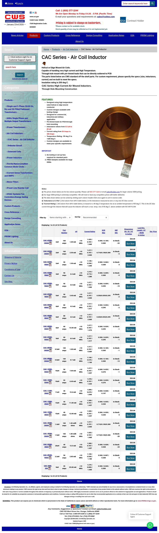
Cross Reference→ (12, 212)
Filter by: (43, 218)
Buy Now (131, 243)
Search (20, 75)
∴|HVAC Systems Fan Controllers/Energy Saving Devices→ (16, 197)
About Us (79, 41)
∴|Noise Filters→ (12, 182)
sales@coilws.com (113, 192)
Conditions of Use (12, 269)
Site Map (8, 281)
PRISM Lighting (147, 35)
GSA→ (7, 230)
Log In (19, 3)
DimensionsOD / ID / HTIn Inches (128, 231)
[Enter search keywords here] (135, 3)
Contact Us (9, 275)
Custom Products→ (13, 206)
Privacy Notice (10, 263)
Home (9, 3)
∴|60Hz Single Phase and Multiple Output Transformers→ (18, 119)
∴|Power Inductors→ (14, 158)
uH (76, 231)
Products (34, 35)
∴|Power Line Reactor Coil (16, 188)
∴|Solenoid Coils (12, 151)
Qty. (151, 231)
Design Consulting (94, 35)
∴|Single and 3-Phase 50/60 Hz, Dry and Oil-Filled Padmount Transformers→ (19, 109)
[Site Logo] (15, 16)
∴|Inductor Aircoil (13, 145)
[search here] (20, 67)
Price (155, 231)
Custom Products (51, 35)
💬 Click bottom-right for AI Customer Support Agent (20, 58)
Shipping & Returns (12, 257)
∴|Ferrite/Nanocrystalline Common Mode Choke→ (16, 165)
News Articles (17, 35)
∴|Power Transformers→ (15, 127)
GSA (132, 35)
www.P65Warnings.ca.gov (147, 501)
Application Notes (116, 35)
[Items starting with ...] (60, 217)
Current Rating (89, 231)
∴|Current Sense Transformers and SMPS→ (18, 174)
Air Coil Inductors (70, 49)
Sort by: (77, 217)
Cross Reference (72, 35)
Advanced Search (20, 79)
